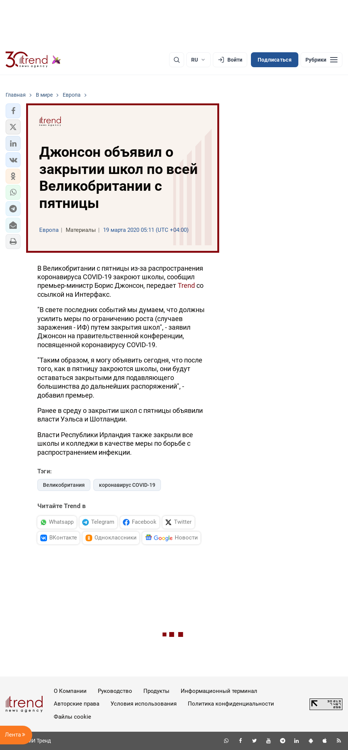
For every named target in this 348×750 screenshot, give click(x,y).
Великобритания (64, 485)
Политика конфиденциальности (231, 703)
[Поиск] (176, 59)
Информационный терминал (219, 691)
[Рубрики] (321, 59)
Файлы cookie (72, 716)
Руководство (115, 691)
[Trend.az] (33, 60)
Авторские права (76, 703)
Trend (186, 285)
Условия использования (144, 703)
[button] (13, 111)
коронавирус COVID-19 (127, 485)
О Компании (70, 691)
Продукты (156, 691)
